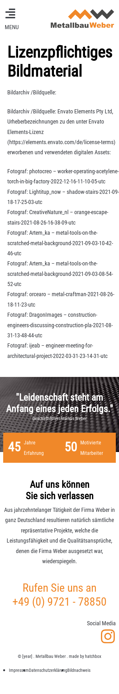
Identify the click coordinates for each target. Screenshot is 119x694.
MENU (12, 27)
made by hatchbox (85, 656)
